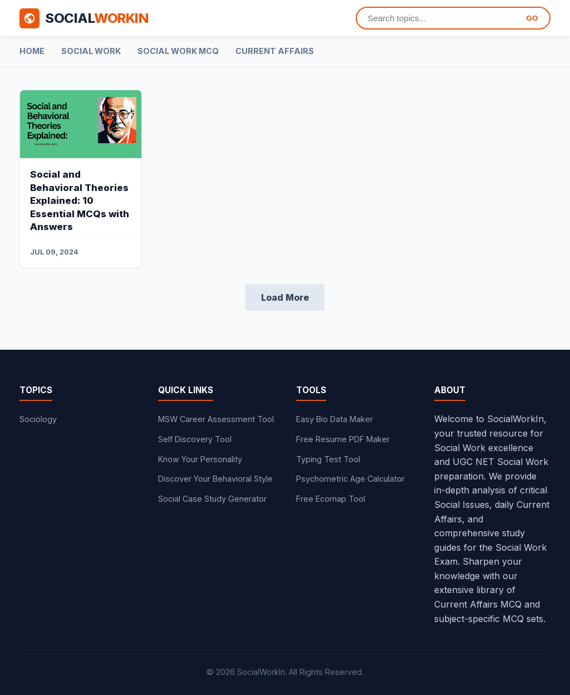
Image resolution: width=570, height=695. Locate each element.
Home (32, 51)
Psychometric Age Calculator (350, 478)
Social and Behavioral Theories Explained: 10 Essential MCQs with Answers (79, 200)
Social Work (91, 51)
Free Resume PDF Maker (343, 439)
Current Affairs (274, 51)
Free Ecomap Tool (330, 498)
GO (532, 18)
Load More (285, 297)
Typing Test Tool (328, 459)
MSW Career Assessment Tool (216, 419)
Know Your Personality (200, 459)
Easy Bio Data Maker (334, 419)
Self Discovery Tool (195, 439)
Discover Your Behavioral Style (215, 478)
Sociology (38, 419)
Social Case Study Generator (212, 498)
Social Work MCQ (178, 51)
